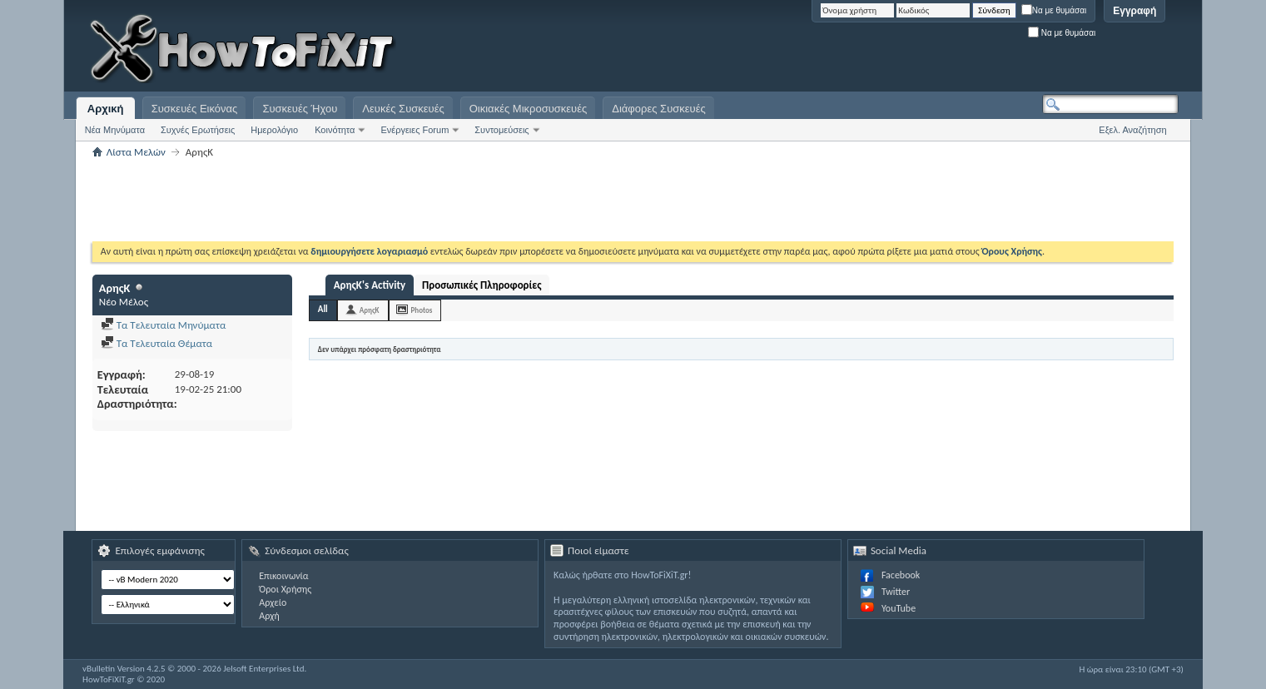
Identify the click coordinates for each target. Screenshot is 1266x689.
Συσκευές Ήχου (299, 108)
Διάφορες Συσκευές (658, 108)
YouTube (898, 608)
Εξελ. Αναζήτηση (1132, 130)
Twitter (895, 591)
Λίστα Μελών (136, 152)
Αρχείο (272, 602)
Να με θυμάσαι (1054, 10)
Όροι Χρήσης (285, 589)
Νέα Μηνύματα (115, 130)
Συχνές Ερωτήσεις (198, 130)
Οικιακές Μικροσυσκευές (528, 108)
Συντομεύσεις (501, 130)
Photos (422, 310)
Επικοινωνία (283, 576)
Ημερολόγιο (274, 130)
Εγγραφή (1134, 11)
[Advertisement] (970, 50)
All (323, 309)
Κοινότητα (335, 130)
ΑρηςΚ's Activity (369, 285)
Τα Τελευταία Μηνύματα (163, 325)
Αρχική (105, 108)
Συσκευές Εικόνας (194, 108)
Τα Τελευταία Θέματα (156, 343)
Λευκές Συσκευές (403, 108)
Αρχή (269, 616)
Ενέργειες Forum (414, 130)
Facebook (900, 575)
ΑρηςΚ (370, 310)
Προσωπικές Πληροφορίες (481, 285)
